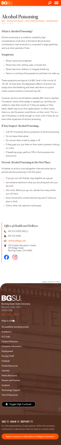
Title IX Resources (10, 395)
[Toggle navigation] (56, 3)
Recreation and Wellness (15, 21)
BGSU (3, 21)
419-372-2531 (10, 314)
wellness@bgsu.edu (17, 240)
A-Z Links (6, 336)
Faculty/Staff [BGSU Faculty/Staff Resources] (8, 356)
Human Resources (10, 365)
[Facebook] (6, 257)
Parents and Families (11, 380)
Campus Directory (10, 341)
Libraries (5, 370)
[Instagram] (14, 257)
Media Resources (9, 375)
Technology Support (11, 390)
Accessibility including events (15, 326)
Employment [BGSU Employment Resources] (7, 351)
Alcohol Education (52, 21)
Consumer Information (12, 346)
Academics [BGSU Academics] (7, 331)
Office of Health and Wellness (35, 21)
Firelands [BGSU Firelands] (6, 361)
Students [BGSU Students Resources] (6, 385)
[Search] (50, 3)
